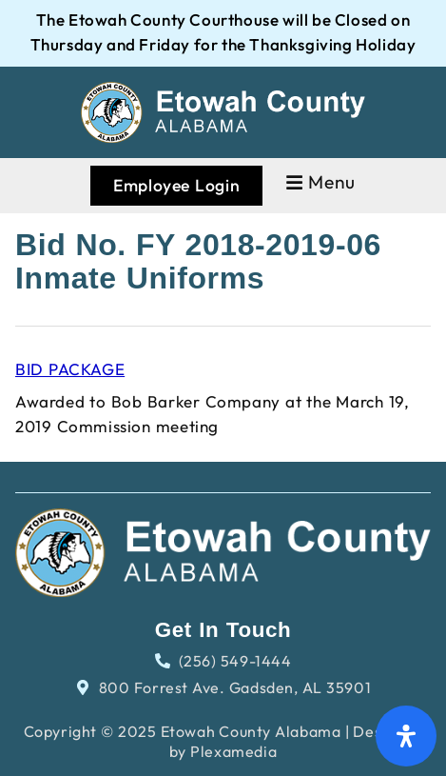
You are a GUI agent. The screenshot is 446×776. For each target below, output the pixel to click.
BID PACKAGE (70, 369)
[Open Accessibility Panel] (406, 736)
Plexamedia (233, 751)
